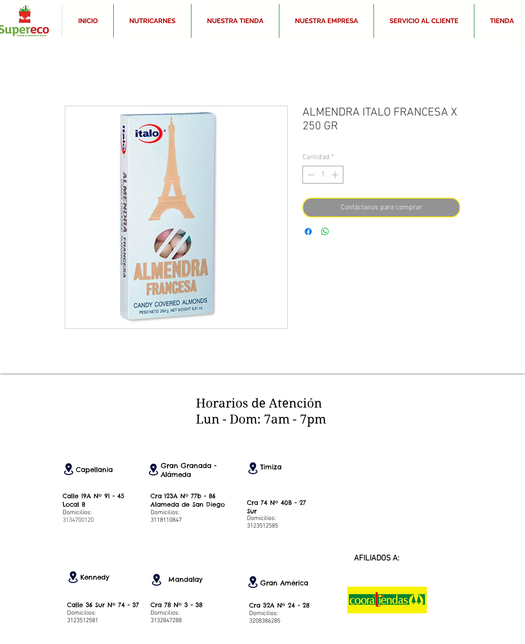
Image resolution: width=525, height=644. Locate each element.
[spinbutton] (323, 174)
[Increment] (336, 174)
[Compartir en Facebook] (308, 231)
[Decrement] (310, 174)
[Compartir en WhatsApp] (325, 231)
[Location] (68, 469)
